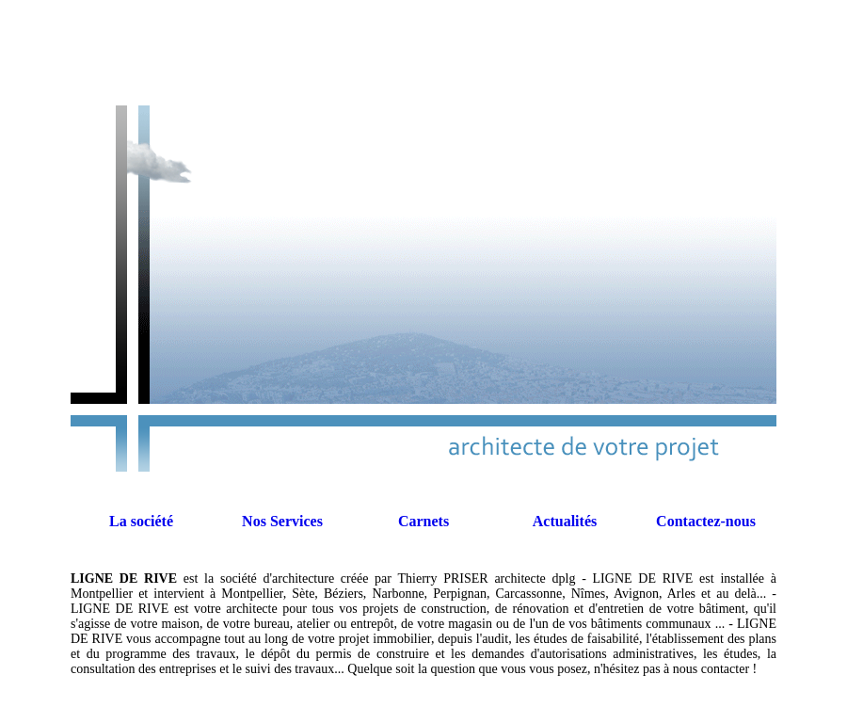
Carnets (423, 521)
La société (141, 521)
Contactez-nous (706, 521)
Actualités (565, 521)
